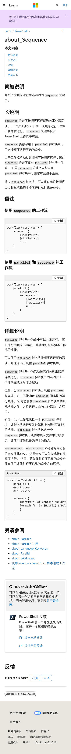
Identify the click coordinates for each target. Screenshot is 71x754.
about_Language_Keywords (30, 548)
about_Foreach (21, 539)
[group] (35, 498)
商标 (25, 742)
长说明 (12, 60)
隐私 (20, 737)
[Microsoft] (35, 5)
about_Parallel (21, 553)
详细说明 (13, 70)
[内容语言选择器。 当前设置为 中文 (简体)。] (18, 713)
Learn (8, 31)
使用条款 (13, 742)
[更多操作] (63, 31)
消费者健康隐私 (39, 737)
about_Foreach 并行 (25, 544)
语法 (10, 65)
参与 (10, 737)
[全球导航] (4, 5)
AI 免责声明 (14, 731)
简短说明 (13, 55)
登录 (65, 5)
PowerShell (21, 31)
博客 (43, 731)
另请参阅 (13, 75)
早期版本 (31, 731)
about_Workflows (23, 558)
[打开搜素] (57, 5)
